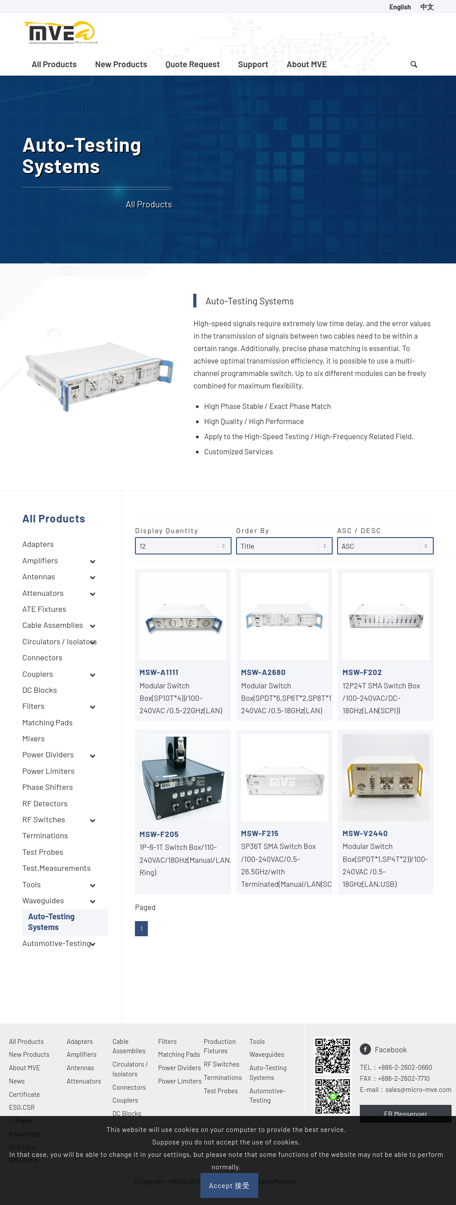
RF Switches (222, 1064)
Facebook (391, 1049)
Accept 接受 (229, 1185)
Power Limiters (180, 1081)
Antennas (80, 1067)
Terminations (223, 1077)
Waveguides (266, 1054)
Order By (284, 540)
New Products (29, 1054)
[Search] (414, 64)
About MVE (24, 1067)
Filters (167, 1041)
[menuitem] (400, 6)
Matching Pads (179, 1054)
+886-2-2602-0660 (405, 1067)
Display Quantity (183, 540)
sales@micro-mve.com (418, 1089)
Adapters (80, 1041)
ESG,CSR (22, 1107)
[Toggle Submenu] (92, 561)
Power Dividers (179, 1067)
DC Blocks (126, 1113)
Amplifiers (82, 1054)
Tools (257, 1041)
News (17, 1081)
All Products (26, 1041)
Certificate (24, 1094)
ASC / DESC (385, 540)
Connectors (129, 1087)
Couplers (125, 1100)
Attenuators (84, 1081)
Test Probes (221, 1091)
